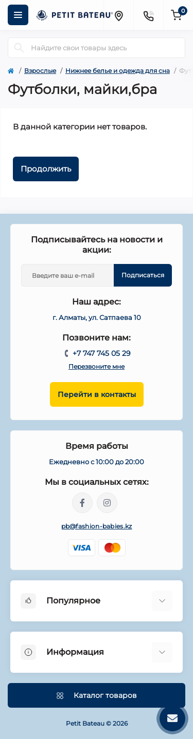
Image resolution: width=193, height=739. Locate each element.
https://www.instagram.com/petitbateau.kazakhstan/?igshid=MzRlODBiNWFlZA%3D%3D (107, 503)
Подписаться (142, 275)
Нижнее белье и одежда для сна (117, 70)
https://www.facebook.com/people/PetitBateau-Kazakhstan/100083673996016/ (82, 503)
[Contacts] (148, 15)
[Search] (19, 47)
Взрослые (40, 70)
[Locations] (118, 15)
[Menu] (18, 15)
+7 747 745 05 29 (102, 353)
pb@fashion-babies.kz (96, 526)
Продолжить (46, 169)
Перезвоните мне (96, 366)
